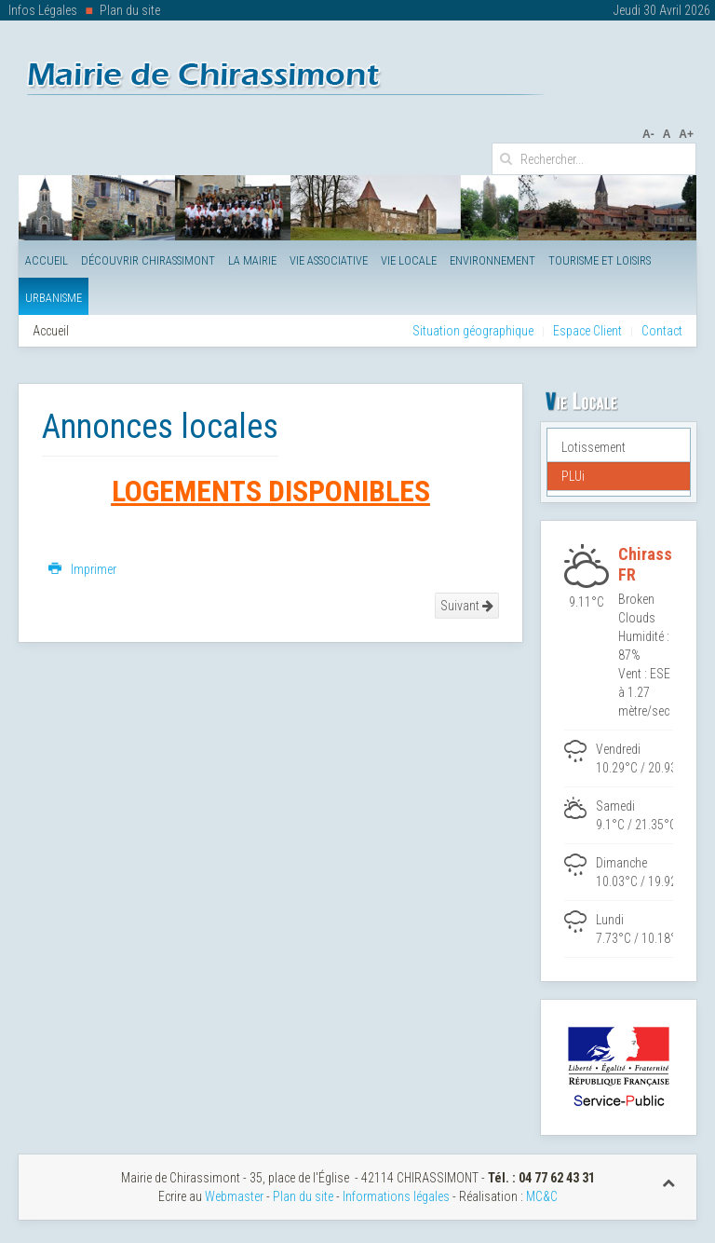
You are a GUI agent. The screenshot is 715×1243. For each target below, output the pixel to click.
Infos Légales (42, 10)
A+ (686, 134)
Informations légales (396, 1196)
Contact (661, 330)
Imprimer (82, 569)
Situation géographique (472, 330)
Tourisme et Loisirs (599, 260)
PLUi (573, 476)
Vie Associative (329, 260)
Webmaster (234, 1196)
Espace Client (587, 330)
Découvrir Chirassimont (148, 260)
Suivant (466, 605)
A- (648, 134)
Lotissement (593, 447)
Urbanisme (53, 298)
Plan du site (130, 10)
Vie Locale (409, 260)
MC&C (542, 1196)
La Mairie (252, 260)
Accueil (46, 260)
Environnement (492, 260)
